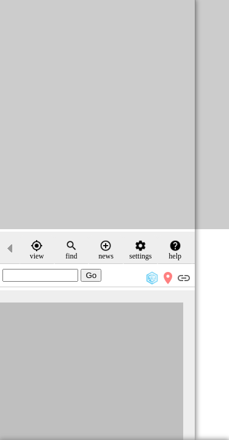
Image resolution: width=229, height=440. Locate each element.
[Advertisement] (114, 114)
